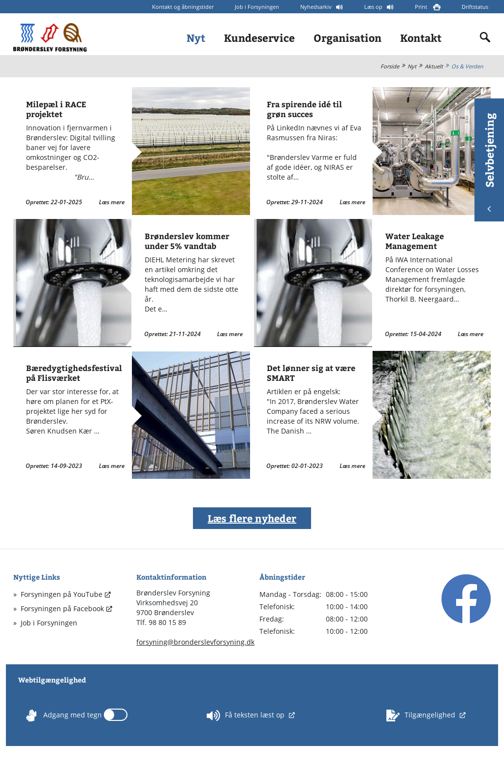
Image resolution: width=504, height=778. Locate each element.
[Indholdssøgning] (485, 37)
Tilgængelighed (421, 715)
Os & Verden (467, 66)
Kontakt (420, 38)
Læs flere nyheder (252, 518)
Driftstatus (475, 6)
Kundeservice (259, 38)
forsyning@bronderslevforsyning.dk (195, 642)
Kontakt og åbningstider (183, 6)
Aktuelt (434, 66)
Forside (389, 66)
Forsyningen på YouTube (61, 594)
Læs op (374, 6)
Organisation (347, 38)
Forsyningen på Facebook (62, 608)
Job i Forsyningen (257, 6)
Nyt (196, 38)
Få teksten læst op (246, 715)
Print (422, 6)
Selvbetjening (489, 162)
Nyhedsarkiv (316, 6)
